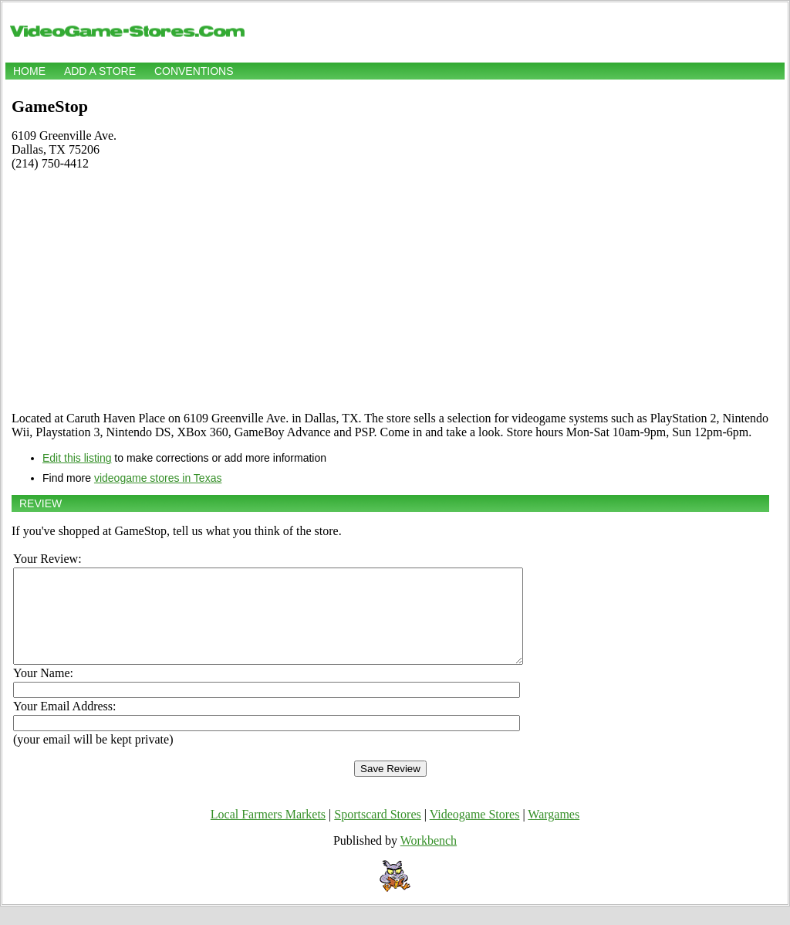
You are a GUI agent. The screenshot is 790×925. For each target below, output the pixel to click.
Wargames (553, 832)
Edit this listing (76, 458)
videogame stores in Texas (158, 478)
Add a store (100, 71)
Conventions (194, 71)
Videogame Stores (475, 832)
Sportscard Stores (377, 832)
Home (29, 71)
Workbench (428, 859)
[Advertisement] (390, 291)
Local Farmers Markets (268, 832)
